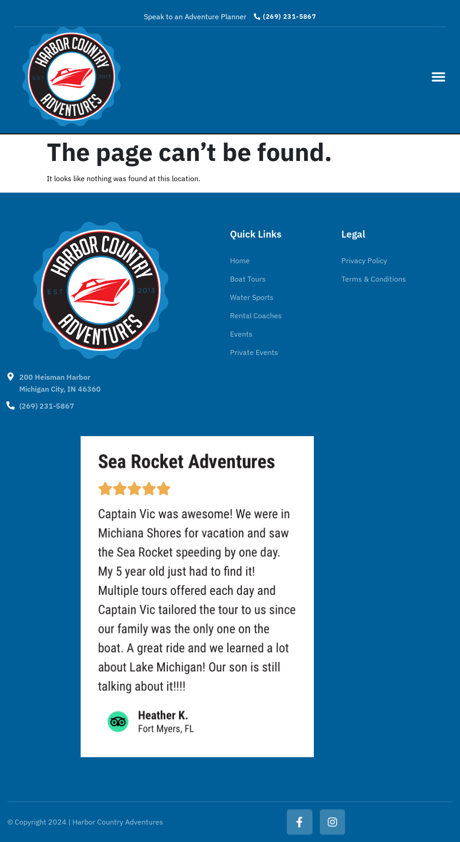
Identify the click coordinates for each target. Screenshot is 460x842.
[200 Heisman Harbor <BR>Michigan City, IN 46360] (10, 376)
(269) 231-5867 (46, 405)
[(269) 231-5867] (10, 405)
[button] (438, 77)
